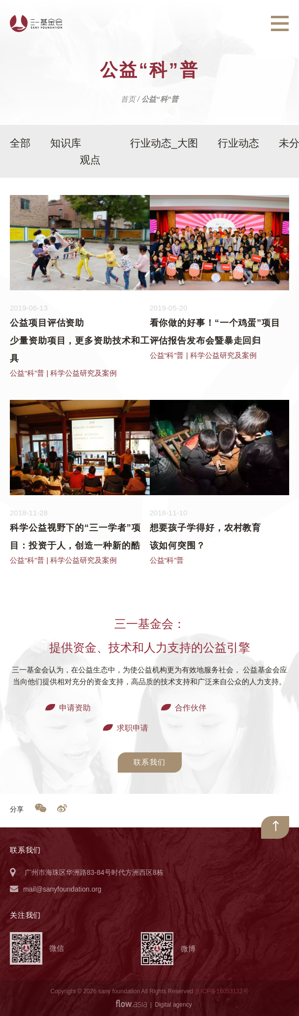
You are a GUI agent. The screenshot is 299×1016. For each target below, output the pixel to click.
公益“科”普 (27, 373)
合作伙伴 (190, 707)
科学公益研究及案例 (83, 373)
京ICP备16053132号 (221, 991)
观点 (90, 159)
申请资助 (75, 707)
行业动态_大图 (164, 143)
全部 (20, 143)
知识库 (65, 143)
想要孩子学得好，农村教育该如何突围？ (206, 536)
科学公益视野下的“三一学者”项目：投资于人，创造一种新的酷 (75, 536)
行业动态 (238, 143)
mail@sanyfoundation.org (62, 889)
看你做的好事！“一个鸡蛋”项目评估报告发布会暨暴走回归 (215, 332)
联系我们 (149, 762)
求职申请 (132, 728)
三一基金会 (36, 23)
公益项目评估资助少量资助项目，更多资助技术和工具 (80, 340)
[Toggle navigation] (280, 23)
